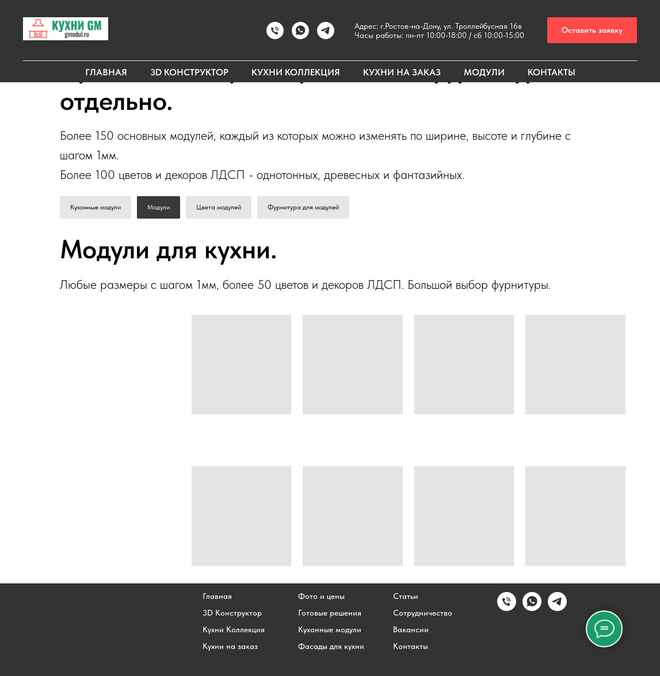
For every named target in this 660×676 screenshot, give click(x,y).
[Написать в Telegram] (557, 608)
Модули (158, 207)
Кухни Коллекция (234, 629)
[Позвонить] (275, 30)
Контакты (410, 646)
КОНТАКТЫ (551, 72)
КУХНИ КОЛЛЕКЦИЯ (295, 72)
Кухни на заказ (230, 646)
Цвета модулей (218, 207)
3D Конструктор (232, 613)
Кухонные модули (95, 207)
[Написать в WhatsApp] (300, 30)
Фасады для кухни (331, 646)
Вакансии (411, 629)
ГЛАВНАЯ (106, 72)
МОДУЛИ (484, 72)
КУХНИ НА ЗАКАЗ (402, 72)
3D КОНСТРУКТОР (189, 72)
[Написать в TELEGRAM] (325, 30)
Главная (217, 596)
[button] (592, 30)
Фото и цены (321, 596)
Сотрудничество (422, 613)
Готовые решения (329, 613)
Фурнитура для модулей (303, 207)
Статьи (405, 596)
